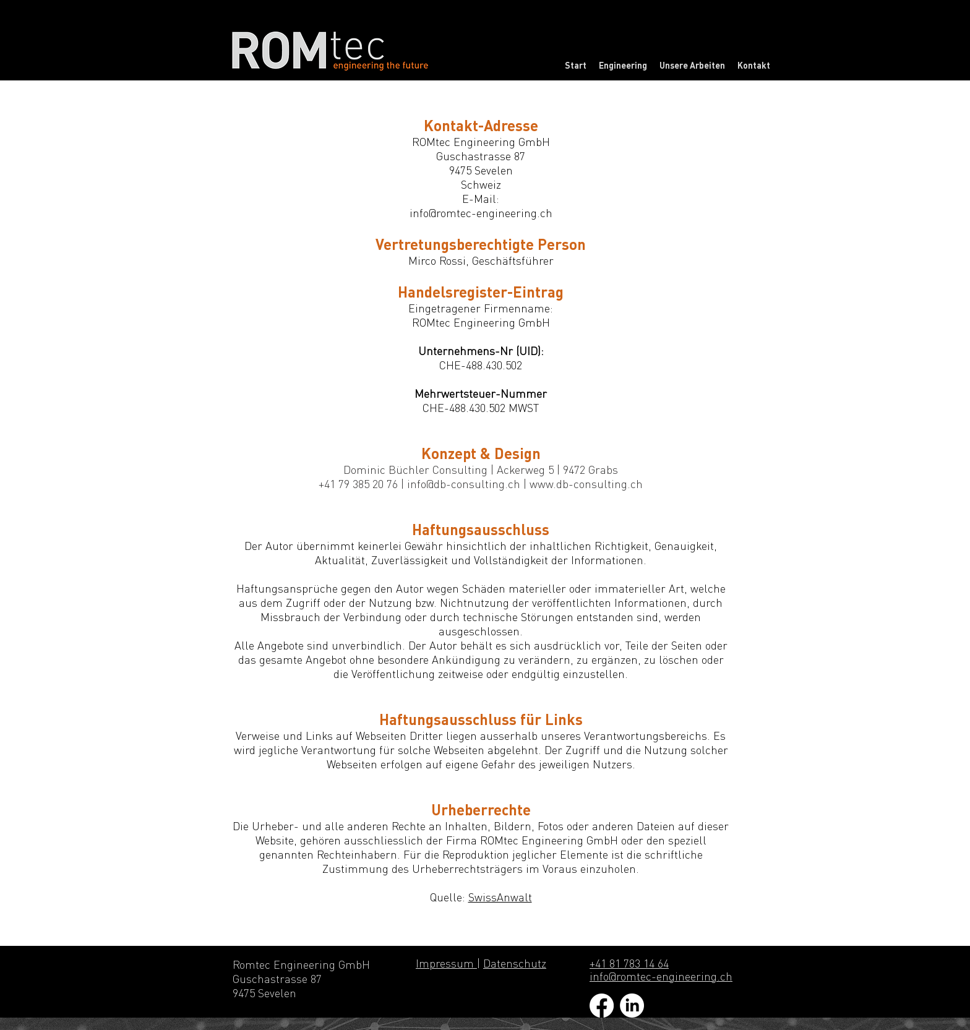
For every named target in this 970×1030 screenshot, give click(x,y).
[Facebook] (602, 1006)
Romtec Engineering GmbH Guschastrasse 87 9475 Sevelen (303, 979)
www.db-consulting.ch (586, 484)
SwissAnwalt (500, 897)
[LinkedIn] (632, 1006)
